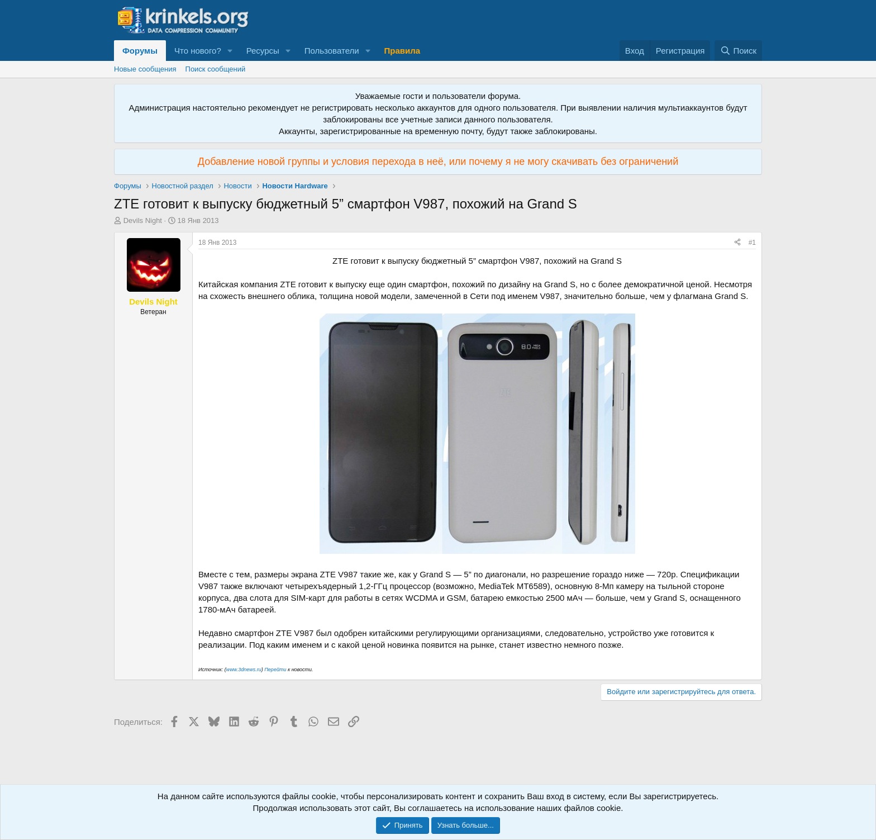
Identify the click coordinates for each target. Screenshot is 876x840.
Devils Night (142, 220)
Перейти (276, 669)
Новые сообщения (145, 69)
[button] (230, 50)
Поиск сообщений (215, 69)
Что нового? (197, 50)
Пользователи (331, 50)
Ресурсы (262, 50)
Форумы (140, 50)
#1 (752, 242)
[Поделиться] (737, 242)
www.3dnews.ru (243, 669)
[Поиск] (738, 50)
